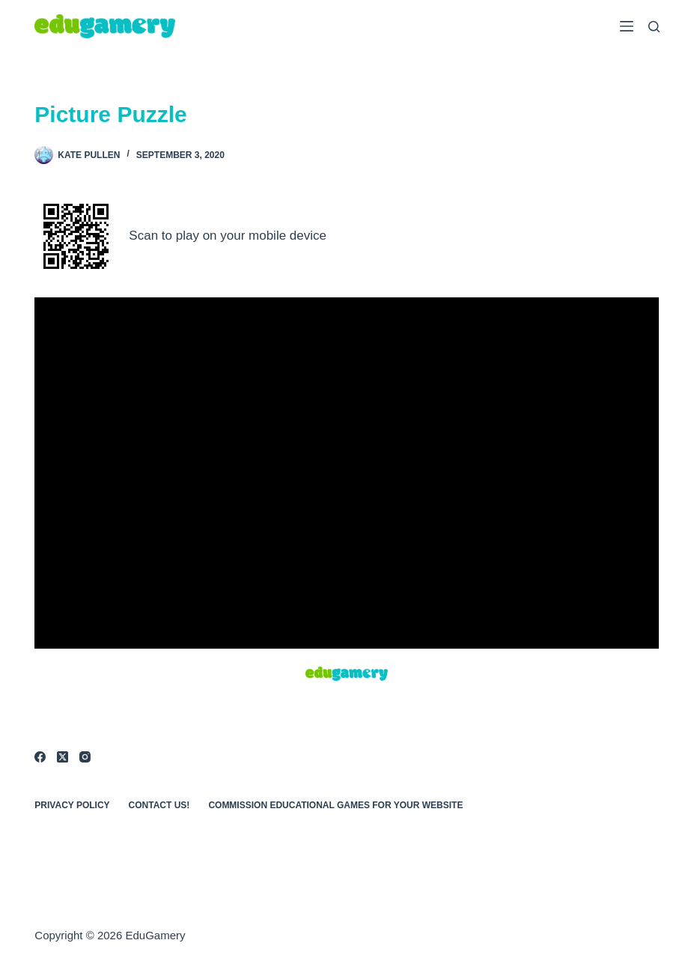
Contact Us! (159, 805)
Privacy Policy (71, 805)
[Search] (654, 26)
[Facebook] (40, 757)
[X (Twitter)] (62, 757)
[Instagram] (85, 757)
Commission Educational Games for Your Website (335, 805)
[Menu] (626, 26)
